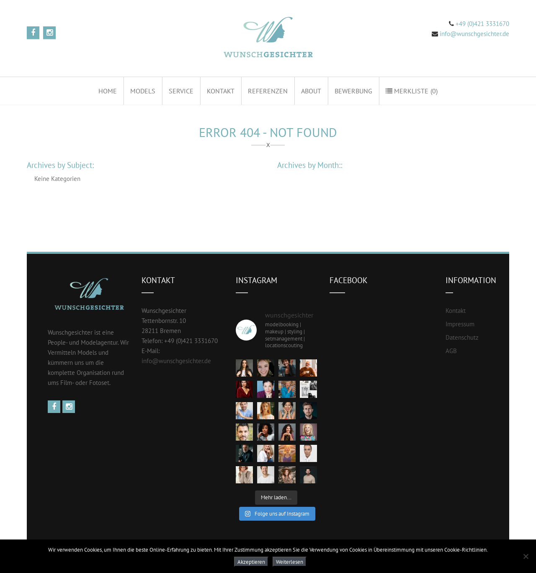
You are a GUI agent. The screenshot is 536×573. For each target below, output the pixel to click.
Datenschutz (462, 337)
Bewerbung (353, 91)
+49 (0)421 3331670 (481, 24)
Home (107, 91)
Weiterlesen (289, 561)
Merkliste (412, 91)
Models (142, 91)
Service (181, 91)
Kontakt (220, 91)
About (311, 91)
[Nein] (525, 556)
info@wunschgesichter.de (474, 34)
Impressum (460, 324)
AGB (451, 351)
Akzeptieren (251, 561)
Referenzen (268, 91)
